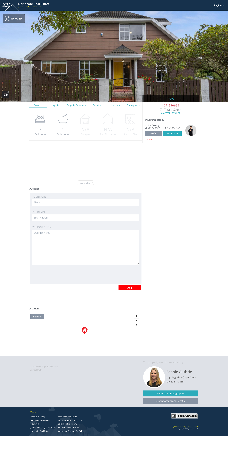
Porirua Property (38, 416)
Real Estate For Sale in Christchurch (73, 420)
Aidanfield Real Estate (40, 420)
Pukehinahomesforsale (68, 427)
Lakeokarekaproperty (67, 423)
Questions (97, 105)
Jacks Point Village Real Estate (43, 427)
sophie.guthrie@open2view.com (182, 377)
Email (174, 133)
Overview (38, 105)
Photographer (133, 105)
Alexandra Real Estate (40, 431)
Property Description (76, 105)
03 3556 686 (173, 128)
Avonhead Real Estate (67, 416)
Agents (55, 105)
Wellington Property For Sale (70, 431)
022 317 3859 (176, 381)
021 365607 (153, 128)
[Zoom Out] (136, 320)
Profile (153, 133)
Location (115, 105)
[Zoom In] (136, 316)
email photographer (173, 393)
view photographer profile (171, 401)
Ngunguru (35, 423)
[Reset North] (136, 325)
